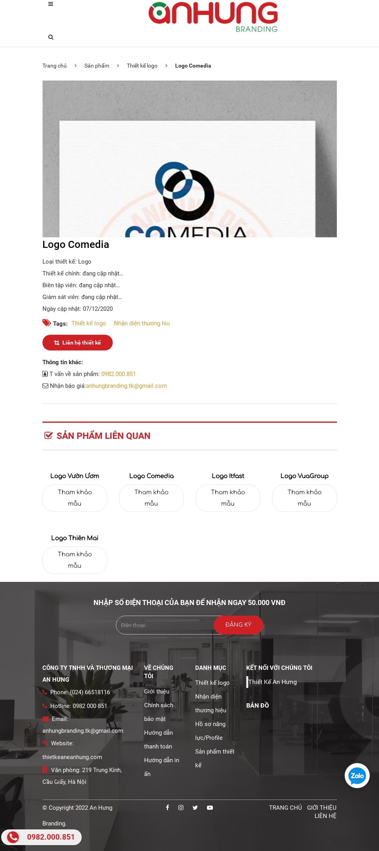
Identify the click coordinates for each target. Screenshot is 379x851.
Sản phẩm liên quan (97, 436)
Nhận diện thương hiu (142, 323)
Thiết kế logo (142, 65)
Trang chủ (54, 65)
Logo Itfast (228, 476)
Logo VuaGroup (304, 476)
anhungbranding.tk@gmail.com (126, 385)
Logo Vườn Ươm (74, 476)
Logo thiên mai (74, 538)
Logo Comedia (151, 476)
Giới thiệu (156, 691)
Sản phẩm (96, 65)
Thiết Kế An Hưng (272, 682)
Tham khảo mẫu (75, 498)
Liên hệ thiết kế (77, 342)
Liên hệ (326, 816)
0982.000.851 (118, 374)
